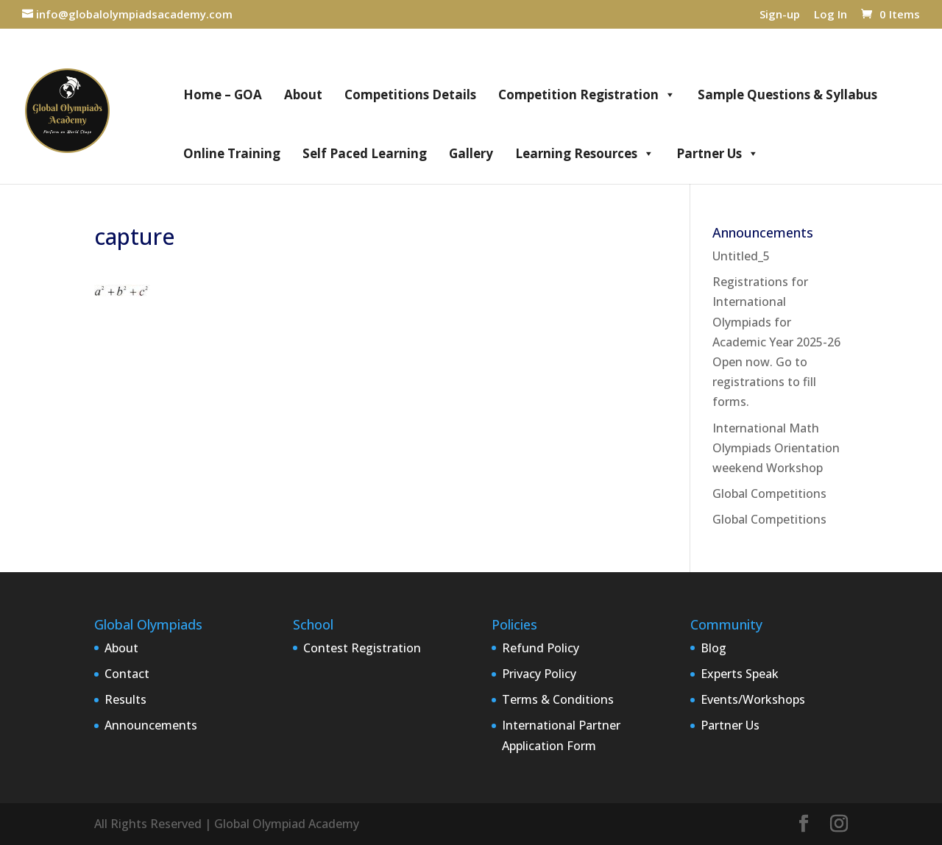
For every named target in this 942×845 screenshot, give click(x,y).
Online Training (231, 153)
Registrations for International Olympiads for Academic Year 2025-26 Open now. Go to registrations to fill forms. (776, 342)
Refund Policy (540, 648)
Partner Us (717, 153)
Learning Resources (584, 153)
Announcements (151, 725)
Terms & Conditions (558, 699)
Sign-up (779, 15)
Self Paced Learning (364, 153)
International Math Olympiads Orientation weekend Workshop (776, 448)
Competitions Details (410, 94)
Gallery (471, 153)
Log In (830, 15)
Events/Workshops (753, 699)
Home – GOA (222, 94)
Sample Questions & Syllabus (787, 94)
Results (125, 699)
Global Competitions (769, 493)
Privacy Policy (539, 674)
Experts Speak (740, 674)
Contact (127, 674)
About (303, 94)
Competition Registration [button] (587, 94)
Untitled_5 (741, 256)
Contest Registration (362, 648)
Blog (713, 648)
